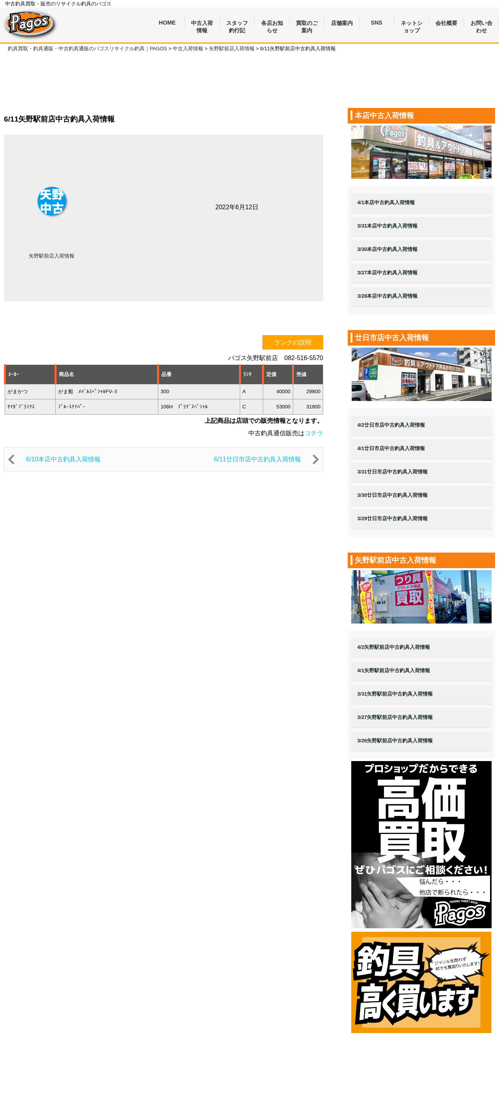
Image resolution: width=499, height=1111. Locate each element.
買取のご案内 (307, 24)
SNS (376, 22)
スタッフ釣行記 (237, 24)
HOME (167, 22)
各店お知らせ (272, 24)
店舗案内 (342, 23)
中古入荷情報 (202, 24)
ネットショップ (412, 24)
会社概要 (446, 23)
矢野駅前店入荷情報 (51, 256)
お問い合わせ (481, 24)
